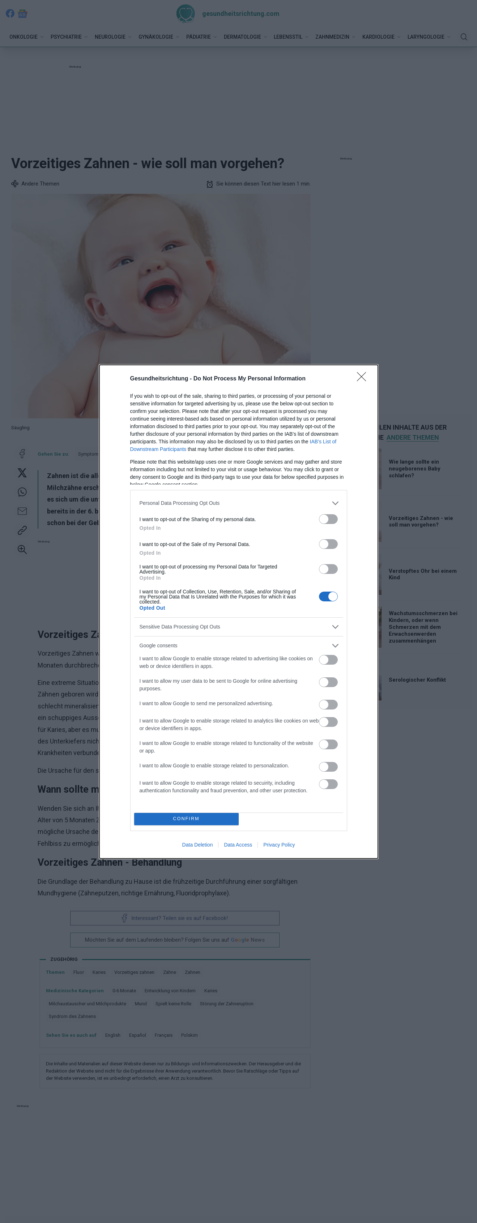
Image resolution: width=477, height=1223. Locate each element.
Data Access (238, 845)
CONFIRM (186, 819)
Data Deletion (197, 845)
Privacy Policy (279, 845)
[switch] (328, 519)
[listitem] (239, 503)
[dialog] (238, 611)
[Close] (364, 379)
